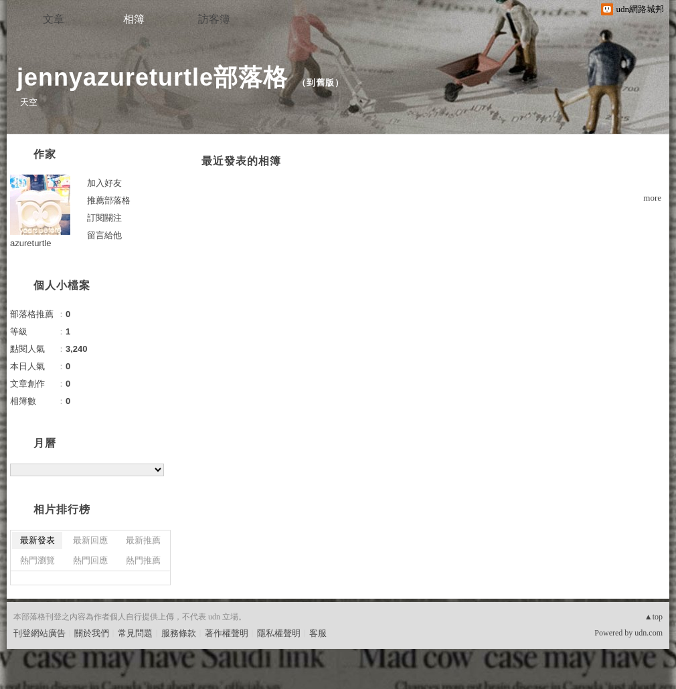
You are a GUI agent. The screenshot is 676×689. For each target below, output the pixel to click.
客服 (318, 633)
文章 (53, 19)
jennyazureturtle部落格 (152, 77)
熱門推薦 (143, 560)
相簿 (134, 19)
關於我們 (91, 633)
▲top (654, 616)
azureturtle (30, 243)
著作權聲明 (226, 633)
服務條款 (178, 633)
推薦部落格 (109, 200)
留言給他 (104, 235)
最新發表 (37, 540)
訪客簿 (214, 19)
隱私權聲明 (279, 633)
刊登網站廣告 (39, 633)
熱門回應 (90, 560)
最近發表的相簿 (241, 161)
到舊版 (321, 83)
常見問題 (135, 633)
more (652, 198)
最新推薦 (143, 540)
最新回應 (90, 540)
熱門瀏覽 (37, 560)
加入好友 (104, 183)
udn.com (649, 632)
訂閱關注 (104, 218)
